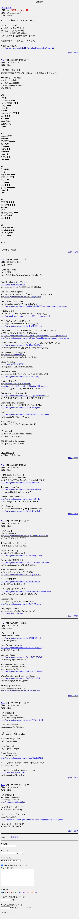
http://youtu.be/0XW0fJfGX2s (13, 364)
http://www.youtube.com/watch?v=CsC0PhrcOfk (20, 678)
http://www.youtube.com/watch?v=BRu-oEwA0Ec (21, 482)
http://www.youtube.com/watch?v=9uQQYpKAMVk (22, 758)
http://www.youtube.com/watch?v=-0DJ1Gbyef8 (20, 407)
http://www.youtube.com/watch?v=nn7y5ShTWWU (21, 657)
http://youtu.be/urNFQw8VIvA (13, 355)
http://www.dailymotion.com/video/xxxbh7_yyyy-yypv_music (26, 316)
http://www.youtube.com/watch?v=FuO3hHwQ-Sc (21, 648)
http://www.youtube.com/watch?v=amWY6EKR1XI (22, 720)
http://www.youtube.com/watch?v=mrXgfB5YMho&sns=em (25, 395)
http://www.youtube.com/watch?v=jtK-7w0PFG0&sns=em (24, 536)
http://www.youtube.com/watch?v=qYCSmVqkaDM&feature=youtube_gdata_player (35, 338)
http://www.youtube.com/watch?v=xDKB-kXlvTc (21, 511)
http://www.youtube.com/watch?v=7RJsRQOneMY (21, 555)
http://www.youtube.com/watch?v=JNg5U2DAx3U (21, 326)
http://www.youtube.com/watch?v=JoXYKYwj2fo (21, 604)
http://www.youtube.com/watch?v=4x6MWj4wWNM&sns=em (26, 591)
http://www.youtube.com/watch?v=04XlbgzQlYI (20, 691)
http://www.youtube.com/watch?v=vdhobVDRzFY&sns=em (25, 562)
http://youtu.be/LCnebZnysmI (13, 284)
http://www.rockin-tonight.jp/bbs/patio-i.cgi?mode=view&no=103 (27, 48)
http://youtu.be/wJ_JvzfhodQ (12, 613)
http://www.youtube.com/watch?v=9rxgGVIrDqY (21, 574)
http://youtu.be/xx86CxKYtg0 (13, 802)
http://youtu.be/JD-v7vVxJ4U (13, 772)
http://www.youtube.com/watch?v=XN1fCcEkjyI (20, 376)
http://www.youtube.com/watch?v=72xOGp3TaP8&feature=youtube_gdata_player (34, 306)
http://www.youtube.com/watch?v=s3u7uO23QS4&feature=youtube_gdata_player (34, 336)
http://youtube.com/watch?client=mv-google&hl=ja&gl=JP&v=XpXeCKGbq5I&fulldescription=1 (25, 385)
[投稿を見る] (6, 7)
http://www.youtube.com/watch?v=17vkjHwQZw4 (21, 345)
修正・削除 (73, 52)
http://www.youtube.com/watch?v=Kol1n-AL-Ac (20, 581)
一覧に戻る (14, 837)
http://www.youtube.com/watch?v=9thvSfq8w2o (20, 499)
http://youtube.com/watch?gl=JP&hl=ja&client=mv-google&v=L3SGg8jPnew (32, 819)
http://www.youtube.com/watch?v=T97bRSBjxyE (21, 638)
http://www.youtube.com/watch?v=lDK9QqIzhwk (21, 297)
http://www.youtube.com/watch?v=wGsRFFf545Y (21, 489)
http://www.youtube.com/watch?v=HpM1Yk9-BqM (21, 671)
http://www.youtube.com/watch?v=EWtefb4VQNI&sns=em (25, 414)
